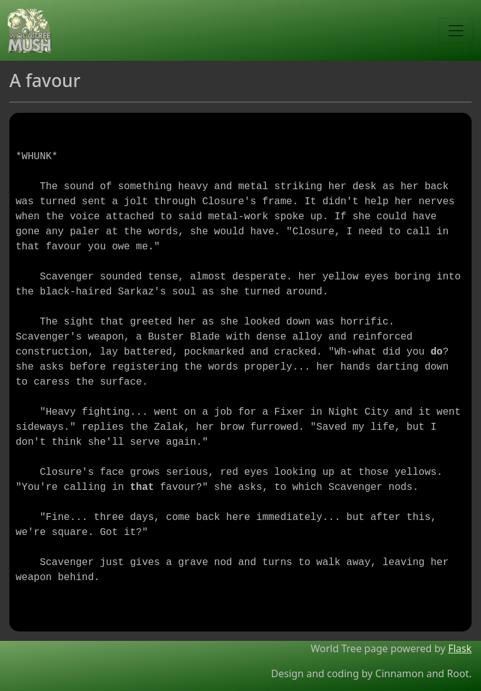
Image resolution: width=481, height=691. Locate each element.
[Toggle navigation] (455, 30)
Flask (460, 648)
